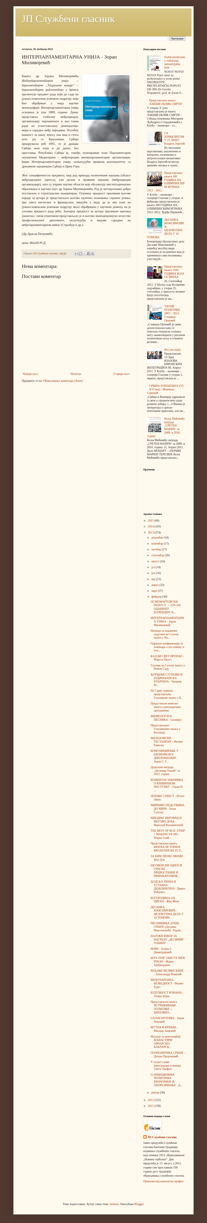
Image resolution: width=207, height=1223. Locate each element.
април (155, 585)
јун (153, 573)
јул (153, 567)
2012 (151, 1100)
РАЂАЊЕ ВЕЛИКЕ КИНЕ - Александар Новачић (167, 972)
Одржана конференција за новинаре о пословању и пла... (167, 647)
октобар (156, 549)
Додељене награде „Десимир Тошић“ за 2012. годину (165, 771)
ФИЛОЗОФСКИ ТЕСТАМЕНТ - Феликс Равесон (167, 742)
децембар (157, 537)
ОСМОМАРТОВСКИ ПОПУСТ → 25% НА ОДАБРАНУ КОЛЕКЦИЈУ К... (166, 607)
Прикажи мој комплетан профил (163, 1181)
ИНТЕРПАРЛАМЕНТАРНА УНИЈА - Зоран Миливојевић (167, 621)
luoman (114, 1204)
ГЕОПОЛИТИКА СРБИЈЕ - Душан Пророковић (168, 1054)
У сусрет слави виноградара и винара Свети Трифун (166, 1065)
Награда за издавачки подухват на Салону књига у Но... (165, 634)
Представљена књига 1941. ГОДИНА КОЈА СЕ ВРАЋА (174, 272)
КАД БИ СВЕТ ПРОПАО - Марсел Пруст (167, 658)
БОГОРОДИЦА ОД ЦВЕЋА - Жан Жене (165, 899)
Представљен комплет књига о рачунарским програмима (165, 707)
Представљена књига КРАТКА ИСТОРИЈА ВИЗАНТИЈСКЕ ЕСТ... (166, 847)
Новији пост (30, 373)
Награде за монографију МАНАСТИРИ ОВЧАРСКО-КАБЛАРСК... (166, 1042)
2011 (151, 1105)
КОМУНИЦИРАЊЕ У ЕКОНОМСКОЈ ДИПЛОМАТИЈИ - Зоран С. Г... (164, 756)
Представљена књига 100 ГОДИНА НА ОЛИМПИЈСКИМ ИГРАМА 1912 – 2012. (166, 181)
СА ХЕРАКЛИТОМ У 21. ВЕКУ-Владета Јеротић (174, 138)
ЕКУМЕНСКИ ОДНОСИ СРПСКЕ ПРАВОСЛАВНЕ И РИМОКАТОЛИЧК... (166, 870)
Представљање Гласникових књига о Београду (165, 729)
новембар (157, 543)
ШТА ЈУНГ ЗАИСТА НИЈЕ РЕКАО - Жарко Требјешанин (168, 961)
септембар (158, 555)
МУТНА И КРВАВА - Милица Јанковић (164, 1029)
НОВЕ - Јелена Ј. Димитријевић (161, 950)
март (154, 590)
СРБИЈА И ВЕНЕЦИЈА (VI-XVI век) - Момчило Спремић (165, 389)
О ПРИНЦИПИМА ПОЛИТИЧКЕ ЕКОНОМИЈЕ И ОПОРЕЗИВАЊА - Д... (166, 1080)
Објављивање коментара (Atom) (63, 380)
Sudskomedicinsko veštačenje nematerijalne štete (174, 62)
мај (153, 579)
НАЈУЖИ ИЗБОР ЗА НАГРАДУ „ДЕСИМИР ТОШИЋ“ (167, 939)
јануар (155, 1092)
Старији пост (121, 373)
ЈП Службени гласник (68, 18)
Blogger (139, 1204)
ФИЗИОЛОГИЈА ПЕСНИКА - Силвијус (166, 718)
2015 (151, 520)
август (155, 561)
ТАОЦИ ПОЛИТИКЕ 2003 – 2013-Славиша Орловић (172, 313)
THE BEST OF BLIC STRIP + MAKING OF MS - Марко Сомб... (168, 834)
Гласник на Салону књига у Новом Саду (168, 667)
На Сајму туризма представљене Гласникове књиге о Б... (167, 694)
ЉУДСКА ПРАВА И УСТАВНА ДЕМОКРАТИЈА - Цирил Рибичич (168, 887)
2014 (151, 526)
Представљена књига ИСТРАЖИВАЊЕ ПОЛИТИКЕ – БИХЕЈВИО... (164, 1007)
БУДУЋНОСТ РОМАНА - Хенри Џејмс (167, 994)
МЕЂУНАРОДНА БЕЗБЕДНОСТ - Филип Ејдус (167, 983)
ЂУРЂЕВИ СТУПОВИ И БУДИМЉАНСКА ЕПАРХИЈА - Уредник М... (166, 680)
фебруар (156, 596)
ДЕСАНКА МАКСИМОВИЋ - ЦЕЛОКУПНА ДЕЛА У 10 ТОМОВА (165, 228)
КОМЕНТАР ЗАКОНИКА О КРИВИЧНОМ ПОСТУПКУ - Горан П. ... (167, 785)
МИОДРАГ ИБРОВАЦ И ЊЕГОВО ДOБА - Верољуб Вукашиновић (167, 821)
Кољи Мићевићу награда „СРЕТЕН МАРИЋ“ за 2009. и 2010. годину (166, 427)
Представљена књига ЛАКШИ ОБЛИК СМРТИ (165, 102)
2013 (151, 532)
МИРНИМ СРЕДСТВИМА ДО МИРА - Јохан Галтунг (168, 809)
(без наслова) (172, 349)
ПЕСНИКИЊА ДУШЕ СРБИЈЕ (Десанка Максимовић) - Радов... (166, 927)
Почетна (76, 373)
